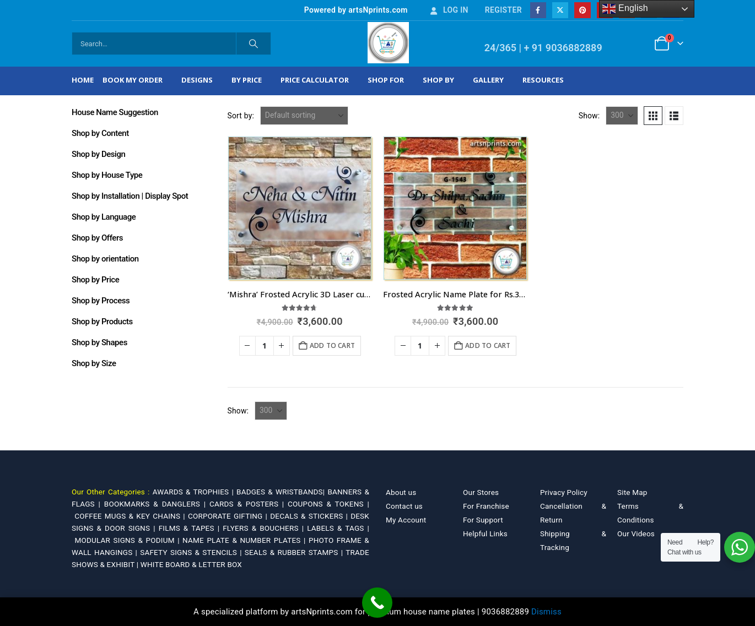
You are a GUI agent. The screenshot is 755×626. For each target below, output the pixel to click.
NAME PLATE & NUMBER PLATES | (245, 540)
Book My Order (133, 80)
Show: (589, 115)
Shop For (386, 80)
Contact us (404, 506)
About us (401, 492)
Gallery (488, 80)
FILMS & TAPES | (191, 528)
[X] (560, 10)
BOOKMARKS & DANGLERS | (156, 503)
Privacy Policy (563, 492)
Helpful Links (485, 533)
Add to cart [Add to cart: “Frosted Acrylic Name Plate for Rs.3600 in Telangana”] (487, 345)
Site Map (632, 492)
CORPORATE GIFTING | (229, 515)
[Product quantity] (264, 346)
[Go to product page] (299, 208)
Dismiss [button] (546, 612)
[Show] (622, 115)
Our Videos (636, 533)
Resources (543, 80)
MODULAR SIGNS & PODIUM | (128, 540)
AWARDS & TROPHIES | (193, 491)
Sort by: (241, 115)
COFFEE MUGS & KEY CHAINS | (131, 515)
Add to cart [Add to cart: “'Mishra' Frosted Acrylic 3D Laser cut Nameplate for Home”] (332, 345)
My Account (406, 519)
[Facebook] (538, 10)
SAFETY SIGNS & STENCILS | (192, 552)
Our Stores (481, 492)
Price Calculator (315, 80)
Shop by (438, 80)
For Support (483, 519)
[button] (653, 115)
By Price (246, 80)
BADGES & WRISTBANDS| (281, 491)
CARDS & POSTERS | (248, 503)
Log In (448, 10)
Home (83, 80)
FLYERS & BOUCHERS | (265, 528)
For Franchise (486, 506)
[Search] (253, 43)
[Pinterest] (582, 10)
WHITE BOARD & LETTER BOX (191, 564)
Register (503, 10)
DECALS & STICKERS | (310, 515)
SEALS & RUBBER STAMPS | (295, 552)
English (625, 8)
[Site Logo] (388, 42)
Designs (197, 80)
